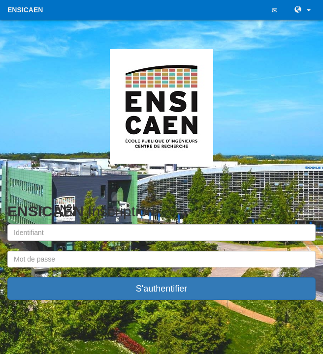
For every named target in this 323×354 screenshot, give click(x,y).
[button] (301, 10)
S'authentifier (162, 289)
